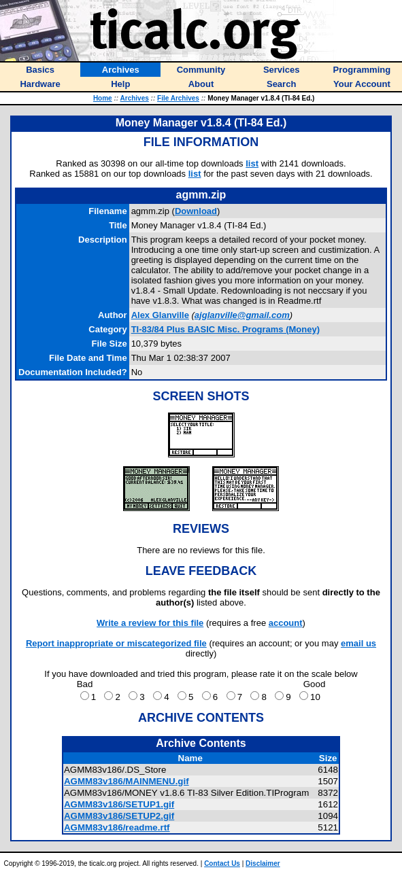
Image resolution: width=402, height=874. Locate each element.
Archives (134, 98)
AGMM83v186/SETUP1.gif (119, 804)
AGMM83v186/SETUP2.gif (119, 816)
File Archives (178, 98)
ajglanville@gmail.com (242, 315)
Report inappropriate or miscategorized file (116, 643)
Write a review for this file (150, 623)
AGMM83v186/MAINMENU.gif (126, 781)
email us (358, 643)
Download (196, 211)
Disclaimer (263, 863)
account (286, 623)
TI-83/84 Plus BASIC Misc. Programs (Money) (225, 329)
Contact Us (222, 863)
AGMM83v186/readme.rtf (117, 827)
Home (102, 98)
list (252, 163)
